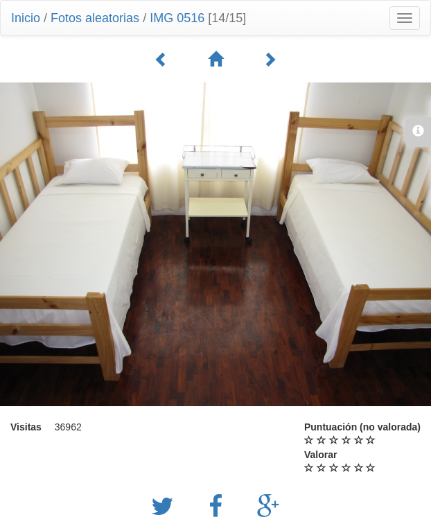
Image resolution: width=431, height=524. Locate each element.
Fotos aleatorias (95, 18)
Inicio (25, 18)
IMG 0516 (177, 18)
